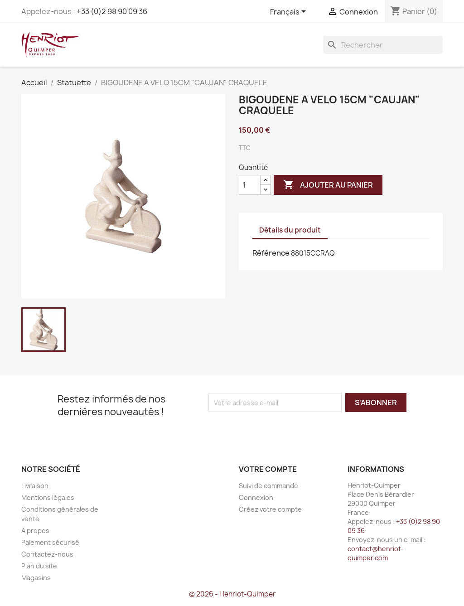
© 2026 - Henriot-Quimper (232, 594)
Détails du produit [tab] (290, 230)
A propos (35, 530)
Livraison (34, 485)
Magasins (36, 577)
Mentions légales (47, 497)
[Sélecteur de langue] (289, 12)
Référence (271, 252)
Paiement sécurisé (50, 542)
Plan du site (39, 566)
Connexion (256, 497)
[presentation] (284, 429)
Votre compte (268, 469)
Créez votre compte (270, 509)
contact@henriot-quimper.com (376, 553)
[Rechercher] (383, 45)
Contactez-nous (47, 554)
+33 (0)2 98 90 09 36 (112, 11)
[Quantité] (250, 185)
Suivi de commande (268, 485)
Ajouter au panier (328, 185)
